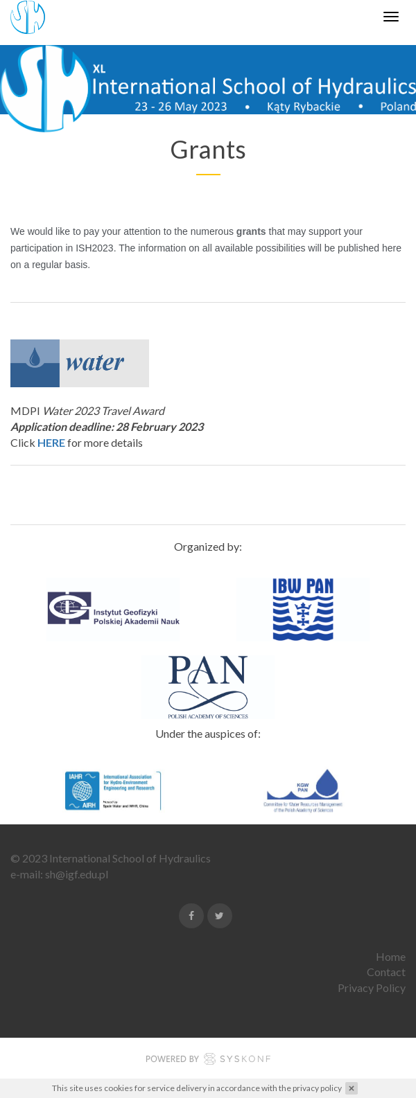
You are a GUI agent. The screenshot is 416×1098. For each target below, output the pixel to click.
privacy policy (317, 1088)
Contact (386, 971)
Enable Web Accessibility (12, 9)
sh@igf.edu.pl (76, 873)
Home (391, 956)
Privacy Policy (372, 987)
